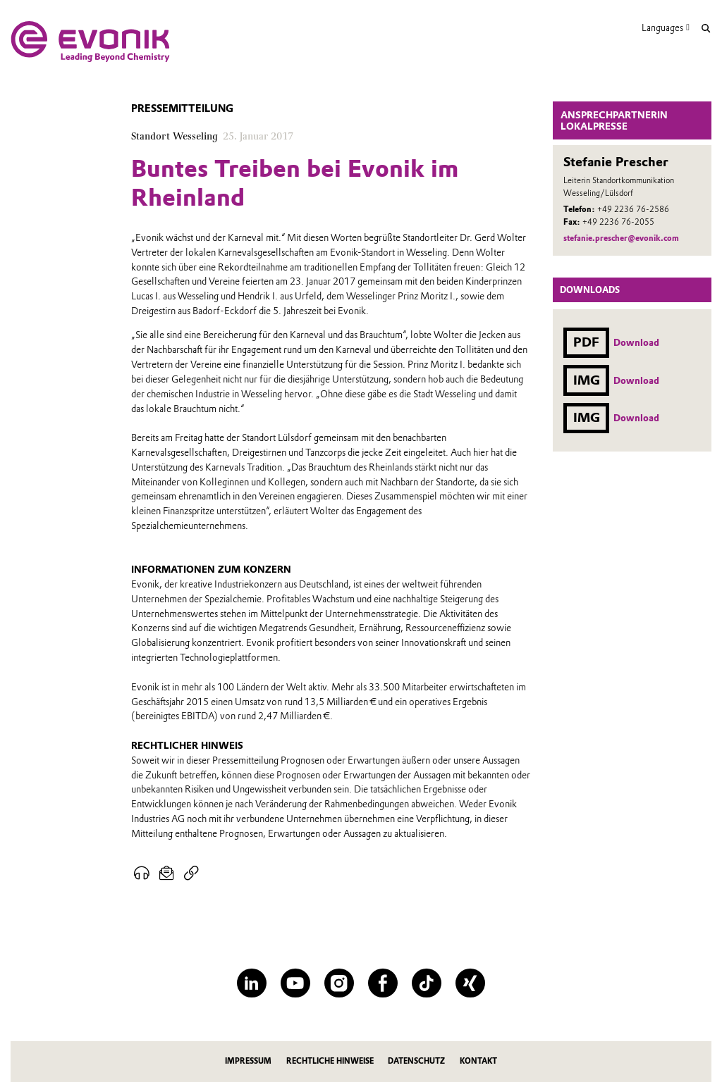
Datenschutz (416, 1061)
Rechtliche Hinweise (330, 1061)
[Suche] (705, 29)
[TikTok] (426, 983)
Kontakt (478, 1061)
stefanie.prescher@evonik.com (621, 238)
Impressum (248, 1061)
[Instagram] (338, 983)
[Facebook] (382, 983)
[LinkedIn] (251, 983)
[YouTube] (295, 983)
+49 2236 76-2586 (633, 209)
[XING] (469, 983)
